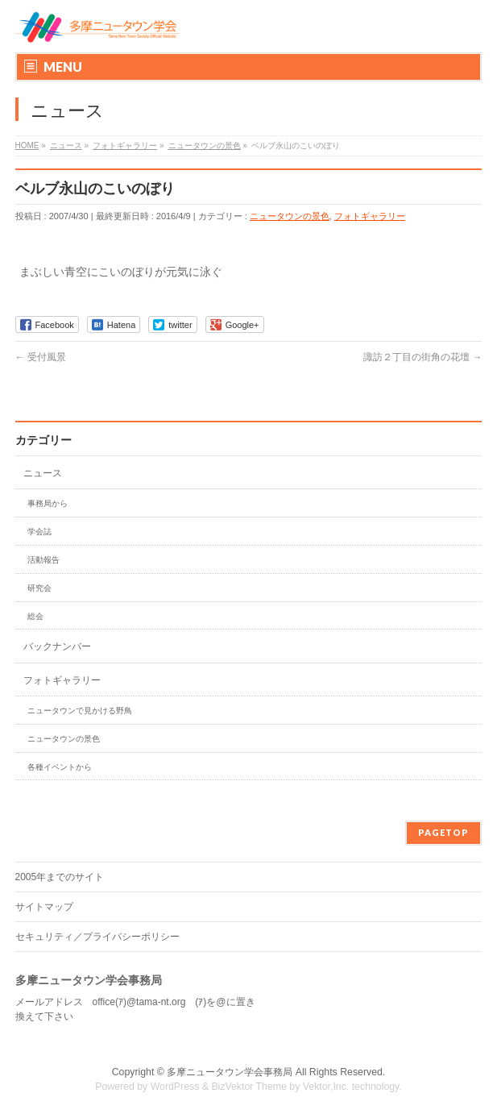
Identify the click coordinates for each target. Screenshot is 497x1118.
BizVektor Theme (249, 1086)
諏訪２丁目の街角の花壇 (422, 357)
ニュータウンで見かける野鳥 (79, 710)
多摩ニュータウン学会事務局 (229, 1072)
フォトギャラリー (369, 216)
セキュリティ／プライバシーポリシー (97, 936)
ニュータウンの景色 (289, 216)
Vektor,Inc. (326, 1086)
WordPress (175, 1086)
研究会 (39, 588)
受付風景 (40, 357)
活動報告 (43, 559)
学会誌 (39, 531)
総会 (35, 616)
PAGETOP (443, 832)
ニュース (42, 473)
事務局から (47, 503)
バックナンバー (57, 646)
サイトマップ (44, 906)
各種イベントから (59, 767)
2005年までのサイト (60, 877)
